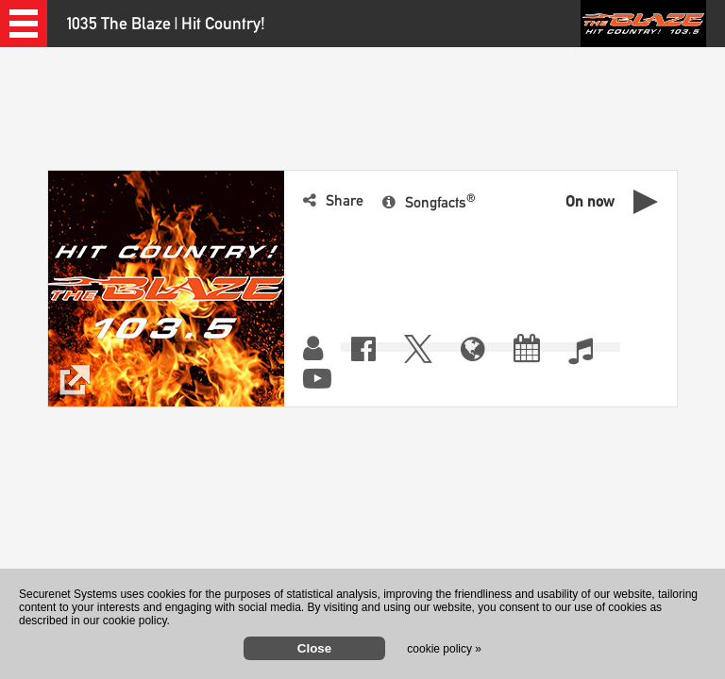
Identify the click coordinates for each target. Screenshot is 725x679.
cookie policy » (444, 648)
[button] (23, 23)
